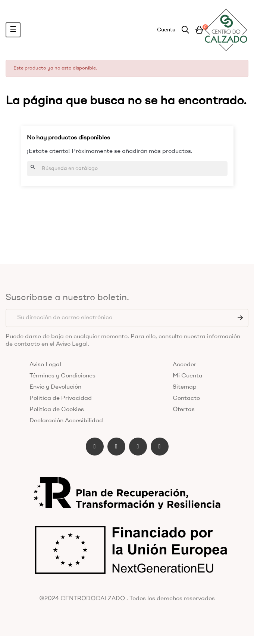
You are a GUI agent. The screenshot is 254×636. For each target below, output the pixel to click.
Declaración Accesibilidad (66, 421)
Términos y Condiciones (62, 376)
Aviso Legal (45, 365)
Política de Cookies (56, 410)
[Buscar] (127, 168)
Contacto (186, 398)
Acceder (184, 365)
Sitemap (185, 387)
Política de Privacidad (60, 398)
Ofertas (184, 410)
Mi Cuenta (188, 376)
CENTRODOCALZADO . (94, 599)
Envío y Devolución (55, 387)
